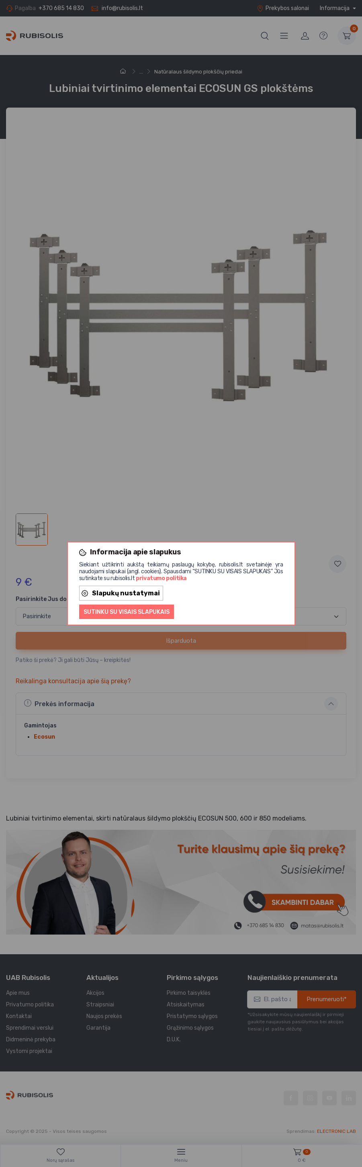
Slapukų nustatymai (121, 593)
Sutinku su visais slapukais (127, 612)
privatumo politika (161, 578)
